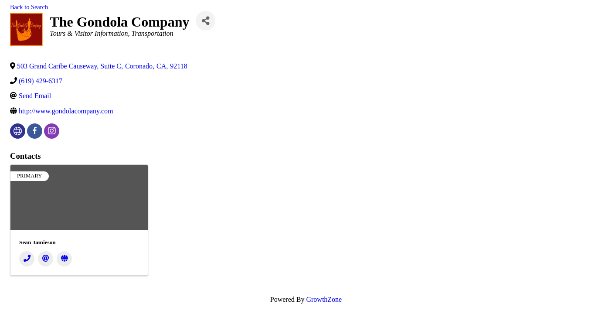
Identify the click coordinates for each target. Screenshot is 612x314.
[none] (17, 131)
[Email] (45, 258)
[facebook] (34, 131)
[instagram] (51, 131)
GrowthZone (324, 299)
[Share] (205, 21)
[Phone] (26, 258)
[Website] (64, 258)
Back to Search (29, 6)
